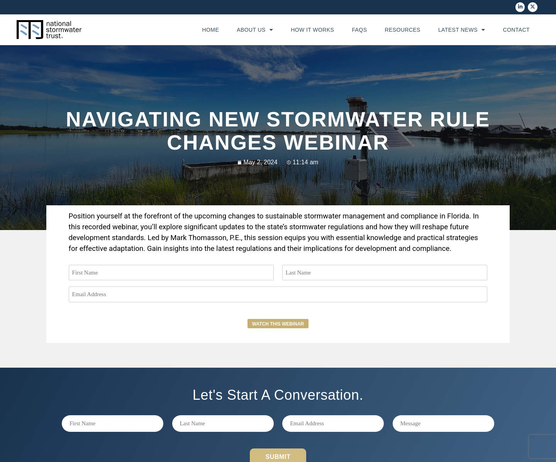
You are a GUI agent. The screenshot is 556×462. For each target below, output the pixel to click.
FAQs (359, 30)
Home (210, 30)
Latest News (461, 29)
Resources (402, 30)
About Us (255, 29)
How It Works (312, 30)
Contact (516, 30)
